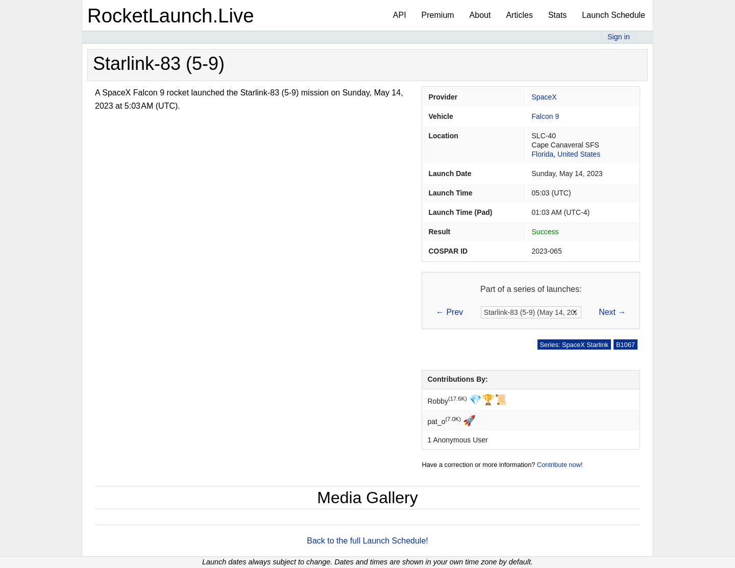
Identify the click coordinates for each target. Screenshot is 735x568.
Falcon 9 (545, 116)
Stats (557, 15)
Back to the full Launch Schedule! (367, 540)
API (399, 15)
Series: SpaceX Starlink (574, 345)
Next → (612, 312)
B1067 (625, 345)
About (480, 15)
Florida (543, 154)
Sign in (618, 37)
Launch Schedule (613, 15)
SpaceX (544, 97)
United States (578, 154)
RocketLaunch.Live (170, 16)
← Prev (449, 312)
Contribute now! (560, 464)
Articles (519, 15)
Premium (438, 15)
